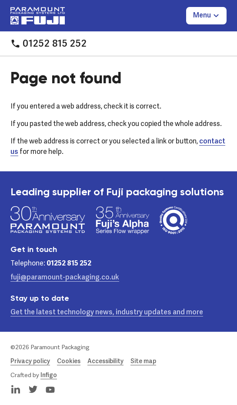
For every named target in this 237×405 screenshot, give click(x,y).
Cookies (68, 361)
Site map (143, 361)
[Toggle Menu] (206, 15)
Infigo (48, 375)
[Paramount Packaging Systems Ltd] (37, 15)
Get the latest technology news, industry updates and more (106, 312)
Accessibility (105, 361)
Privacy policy (30, 361)
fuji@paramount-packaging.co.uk (64, 277)
